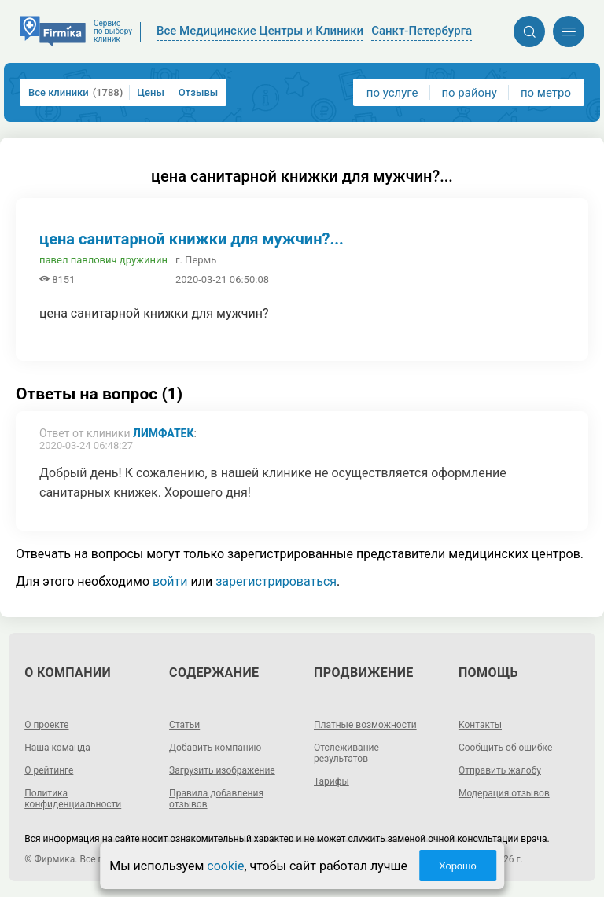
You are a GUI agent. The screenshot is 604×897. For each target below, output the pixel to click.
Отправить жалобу (500, 770)
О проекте (46, 724)
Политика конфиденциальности (72, 799)
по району (468, 93)
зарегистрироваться (276, 581)
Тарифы (331, 781)
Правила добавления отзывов (216, 799)
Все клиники (75, 92)
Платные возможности (365, 724)
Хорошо (458, 866)
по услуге (392, 93)
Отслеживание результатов (346, 753)
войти (170, 581)
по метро (546, 93)
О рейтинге (48, 770)
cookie (225, 865)
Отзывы (198, 92)
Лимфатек (163, 433)
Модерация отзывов (504, 793)
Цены (150, 92)
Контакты (480, 724)
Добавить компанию (215, 747)
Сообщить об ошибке (505, 747)
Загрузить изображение (222, 770)
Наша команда (57, 747)
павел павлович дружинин (103, 260)
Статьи (184, 724)
